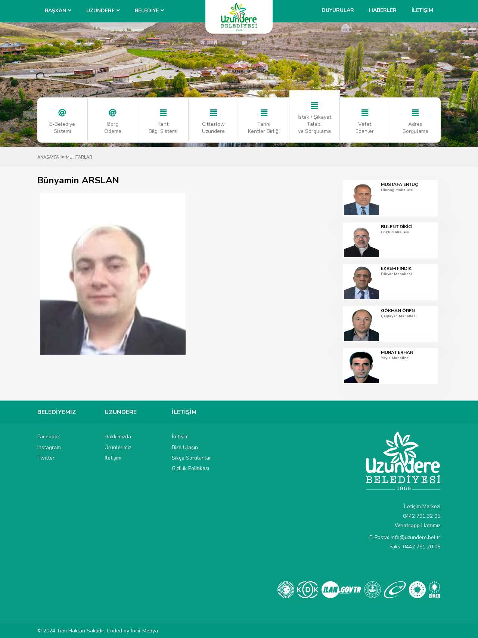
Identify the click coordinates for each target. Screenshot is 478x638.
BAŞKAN (55, 10)
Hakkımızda (118, 436)
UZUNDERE (100, 10)
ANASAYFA (48, 157)
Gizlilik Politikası (190, 468)
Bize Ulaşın (185, 447)
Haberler (383, 10)
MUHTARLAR (79, 157)
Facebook (48, 436)
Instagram (49, 447)
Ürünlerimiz (118, 447)
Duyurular (338, 10)
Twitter (46, 457)
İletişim (422, 10)
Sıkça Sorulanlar (191, 457)
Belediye (147, 10)
